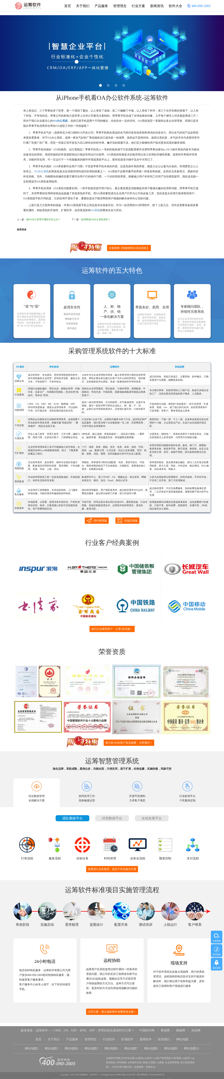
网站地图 (182, 1036)
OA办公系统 (60, 120)
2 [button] (108, 85)
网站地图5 (91, 1045)
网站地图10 (191, 1045)
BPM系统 (122, 1059)
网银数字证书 (72, 319)
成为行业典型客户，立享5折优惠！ (112, 627)
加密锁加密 (72, 324)
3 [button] (116, 85)
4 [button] (123, 85)
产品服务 (101, 6)
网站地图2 (31, 1045)
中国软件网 (146, 1027)
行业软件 (109, 1036)
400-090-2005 (199, 6)
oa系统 (160, 1059)
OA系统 (95, 210)
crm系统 (138, 1055)
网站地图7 (131, 1045)
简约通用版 (96, 520)
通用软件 (146, 1036)
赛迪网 (165, 1027)
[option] (112, 53)
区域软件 (127, 1036)
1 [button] (100, 85)
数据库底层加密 (72, 314)
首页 (67, 6)
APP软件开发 (135, 1059)
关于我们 (82, 6)
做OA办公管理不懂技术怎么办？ (43, 219)
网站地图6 (111, 1045)
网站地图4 (71, 1045)
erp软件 (186, 1055)
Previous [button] (10, 54)
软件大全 (175, 6)
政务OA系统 (149, 1059)
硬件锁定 (72, 328)
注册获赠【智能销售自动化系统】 (129, 248)
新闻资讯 (157, 6)
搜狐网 (180, 1027)
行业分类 (117, 1063)
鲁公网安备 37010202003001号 (150, 1071)
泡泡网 (195, 1027)
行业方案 (138, 6)
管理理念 (120, 6)
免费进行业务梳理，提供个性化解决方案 (112, 866)
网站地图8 (151, 1045)
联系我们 (164, 1036)
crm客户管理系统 (162, 1055)
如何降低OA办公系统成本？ (95, 219)
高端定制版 (127, 520)
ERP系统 (176, 1055)
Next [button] (214, 54)
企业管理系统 (172, 1059)
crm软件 (147, 1055)
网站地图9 (171, 1045)
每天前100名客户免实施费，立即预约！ (129, 740)
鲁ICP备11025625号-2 (127, 1071)
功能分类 (127, 1063)
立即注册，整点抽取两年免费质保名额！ (112, 1009)
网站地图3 (51, 1045)
